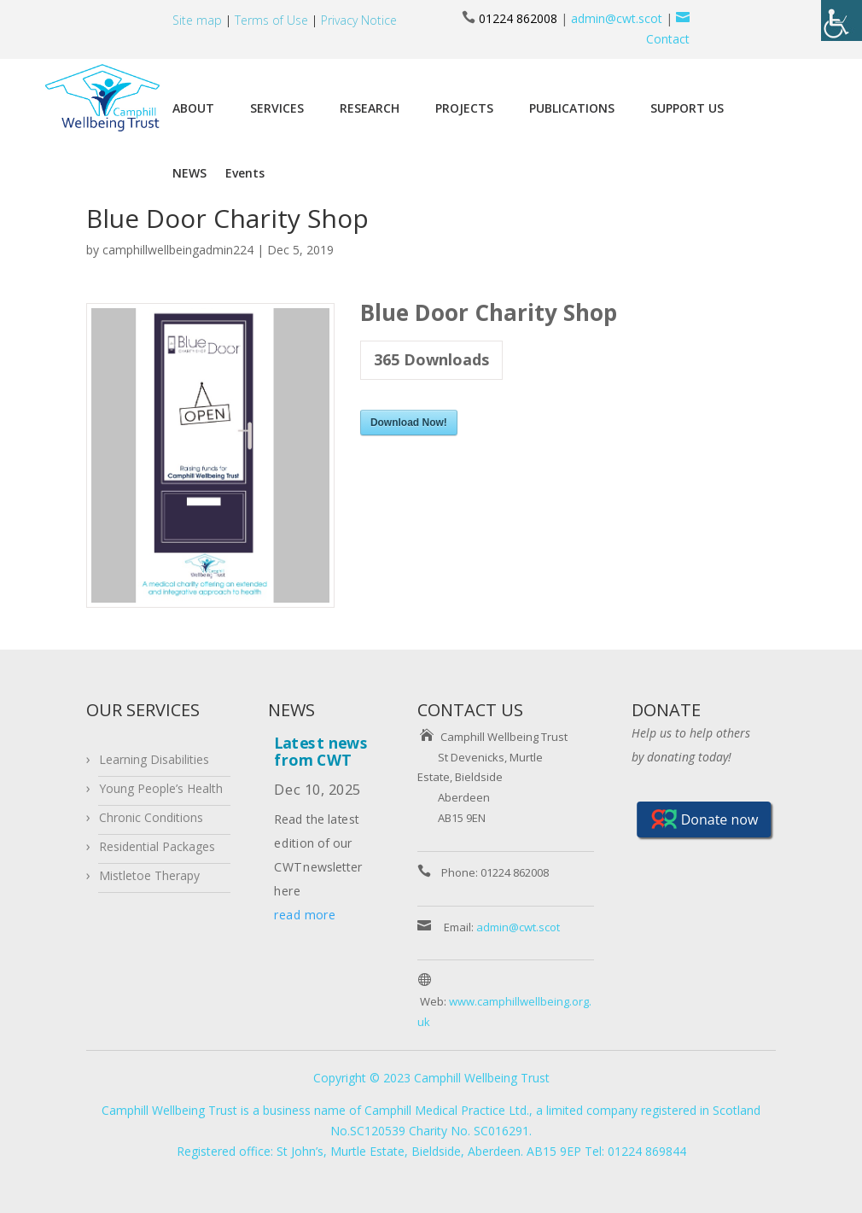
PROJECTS (464, 108)
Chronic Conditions (151, 817)
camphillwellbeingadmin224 (177, 250)
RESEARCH (369, 108)
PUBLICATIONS (571, 108)
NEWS (189, 173)
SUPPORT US (687, 108)
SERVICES (277, 108)
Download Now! (408, 423)
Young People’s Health (161, 788)
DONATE (666, 709)
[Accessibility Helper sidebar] (841, 20)
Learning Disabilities (154, 759)
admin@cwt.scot (616, 18)
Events (245, 173)
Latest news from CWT (321, 750)
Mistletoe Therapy (149, 875)
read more (304, 915)
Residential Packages (157, 846)
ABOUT (193, 108)
